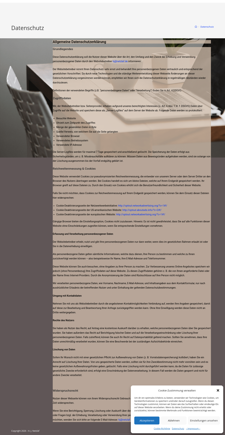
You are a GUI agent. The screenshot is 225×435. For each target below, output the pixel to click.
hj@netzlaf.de (120, 61)
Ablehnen (174, 420)
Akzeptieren (147, 420)
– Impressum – (193, 428)
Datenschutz (178, 428)
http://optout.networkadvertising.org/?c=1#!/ (142, 205)
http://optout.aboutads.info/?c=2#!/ (142, 210)
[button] (218, 390)
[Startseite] (196, 26)
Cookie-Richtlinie (162, 428)
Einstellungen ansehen (204, 420)
